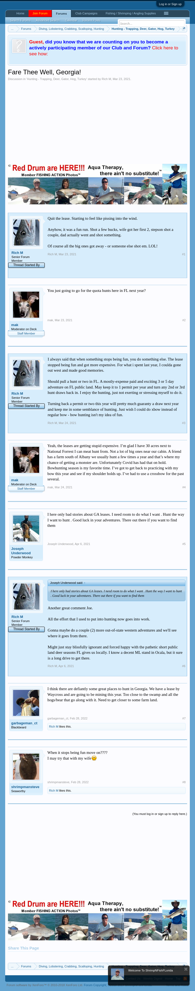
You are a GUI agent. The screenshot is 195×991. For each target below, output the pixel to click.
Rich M (106, 79)
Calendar (71, 20)
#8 (183, 782)
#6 (183, 666)
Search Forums (20, 20)
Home (20, 13)
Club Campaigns (86, 13)
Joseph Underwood (21, 551)
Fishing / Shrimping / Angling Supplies (131, 13)
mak (14, 325)
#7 (183, 718)
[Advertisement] (97, 122)
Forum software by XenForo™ (45, 985)
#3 (183, 423)
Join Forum (40, 13)
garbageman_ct (24, 723)
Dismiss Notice (186, 969)
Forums (61, 13)
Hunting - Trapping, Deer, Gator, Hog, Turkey (56, 79)
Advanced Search (48, 20)
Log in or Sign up (170, 4)
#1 (183, 254)
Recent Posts (91, 20)
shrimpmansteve (25, 787)
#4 (183, 487)
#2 (183, 320)
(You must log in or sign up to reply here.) (159, 813)
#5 (183, 544)
